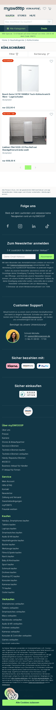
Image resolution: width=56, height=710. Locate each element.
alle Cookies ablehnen (19, 678)
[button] (49, 21)
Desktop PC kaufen (11, 576)
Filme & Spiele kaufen (11, 552)
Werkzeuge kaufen (10, 548)
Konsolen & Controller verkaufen (16, 636)
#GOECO (6, 462)
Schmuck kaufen (9, 568)
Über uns (6, 430)
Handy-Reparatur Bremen (14, 458)
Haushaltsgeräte (17, 40)
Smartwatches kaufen (12, 532)
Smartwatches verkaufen (13, 612)
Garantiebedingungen (12, 501)
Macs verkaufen (9, 616)
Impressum (6, 685)
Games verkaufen (10, 640)
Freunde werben (9, 509)
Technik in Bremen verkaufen (15, 454)
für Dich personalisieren (40, 678)
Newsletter (7, 493)
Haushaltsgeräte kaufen (13, 540)
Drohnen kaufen (9, 572)
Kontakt (5, 489)
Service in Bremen (10, 446)
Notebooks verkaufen (12, 620)
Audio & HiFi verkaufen (12, 624)
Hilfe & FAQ (7, 485)
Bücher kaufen (8, 544)
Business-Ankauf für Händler (15, 466)
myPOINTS (7, 505)
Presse (5, 434)
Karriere (5, 438)
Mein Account (8, 481)
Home (4, 40)
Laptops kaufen (9, 528)
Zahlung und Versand (11, 497)
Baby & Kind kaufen (10, 560)
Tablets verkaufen (10, 608)
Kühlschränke (33, 40)
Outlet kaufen (8, 592)
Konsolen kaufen (9, 580)
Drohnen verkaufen (10, 627)
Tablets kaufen (9, 524)
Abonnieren (46, 256)
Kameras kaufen (9, 584)
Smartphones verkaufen (13, 604)
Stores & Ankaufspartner (13, 442)
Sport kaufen (8, 564)
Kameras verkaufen (11, 631)
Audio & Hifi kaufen (10, 536)
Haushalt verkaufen (11, 643)
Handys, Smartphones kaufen (15, 521)
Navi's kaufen (8, 556)
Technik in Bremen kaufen (13, 450)
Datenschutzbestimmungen (21, 265)
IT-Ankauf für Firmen (11, 470)
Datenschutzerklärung (36, 682)
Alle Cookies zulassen (27, 702)
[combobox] (28, 21)
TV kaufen (6, 588)
